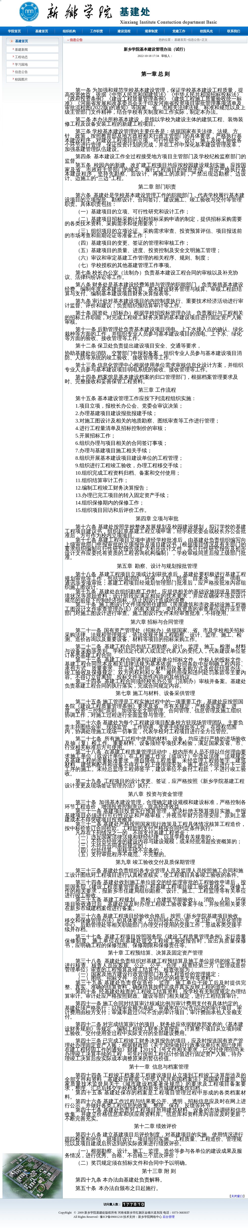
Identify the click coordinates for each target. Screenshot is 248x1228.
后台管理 (169, 1217)
